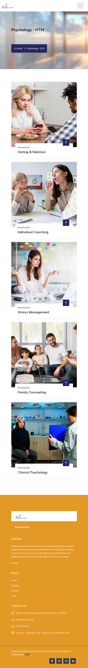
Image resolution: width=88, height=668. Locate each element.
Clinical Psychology (33, 472)
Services (15, 585)
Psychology (24, 147)
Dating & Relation (32, 152)
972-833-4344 (22, 626)
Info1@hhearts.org (25, 619)
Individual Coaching (33, 232)
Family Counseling (32, 392)
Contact (15, 590)
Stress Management (33, 312)
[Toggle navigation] (80, 5)
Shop (13, 595)
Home (18, 48)
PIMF (27, 654)
